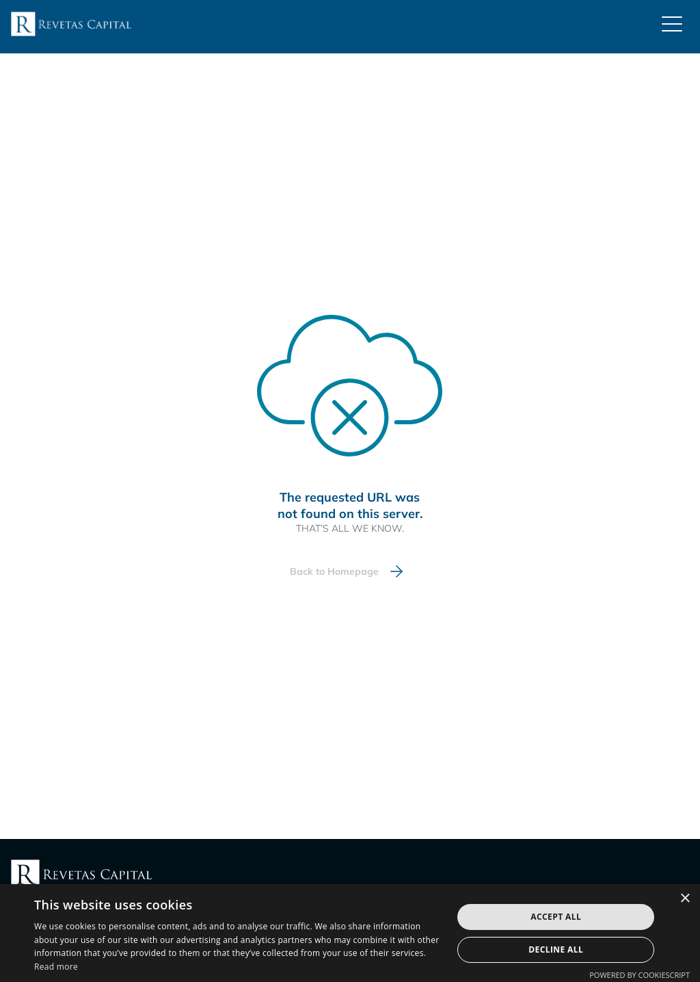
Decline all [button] (555, 949)
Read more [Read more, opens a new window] (56, 966)
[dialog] (350, 933)
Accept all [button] (555, 916)
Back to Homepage (334, 571)
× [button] (684, 899)
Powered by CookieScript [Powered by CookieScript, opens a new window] (639, 975)
